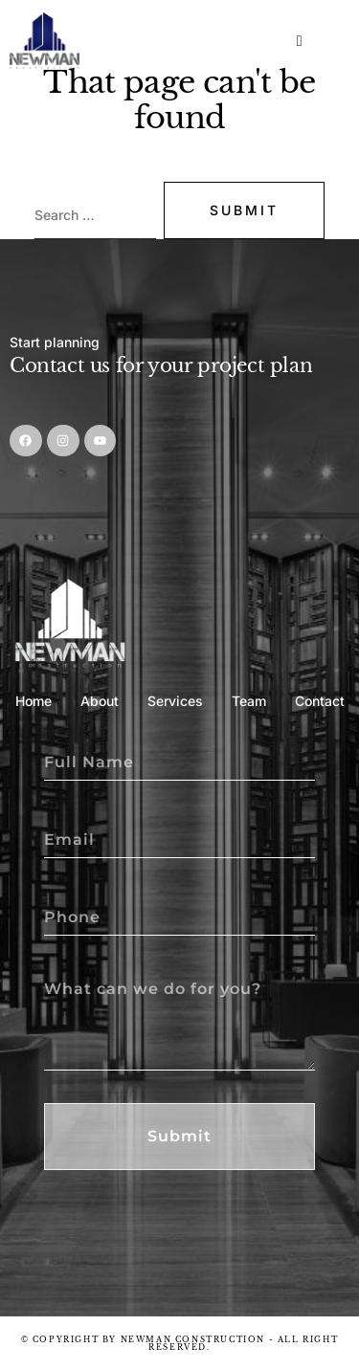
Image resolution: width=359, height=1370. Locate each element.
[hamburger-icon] (301, 41)
